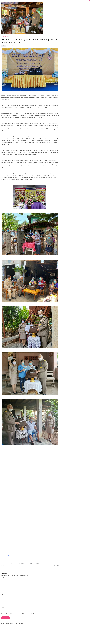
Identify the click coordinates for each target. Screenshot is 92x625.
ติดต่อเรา (84, 1)
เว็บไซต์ (2, 607)
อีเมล (2, 600)
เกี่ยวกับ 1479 (75, 1)
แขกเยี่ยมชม (3, 45)
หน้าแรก (67, 1)
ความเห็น (3, 577)
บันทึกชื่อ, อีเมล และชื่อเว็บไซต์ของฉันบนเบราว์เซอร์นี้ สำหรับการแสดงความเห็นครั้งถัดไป (19, 613)
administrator (10, 45)
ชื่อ (2, 594)
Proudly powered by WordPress (7, 623)
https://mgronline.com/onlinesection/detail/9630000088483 (18, 554)
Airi (18, 623)
